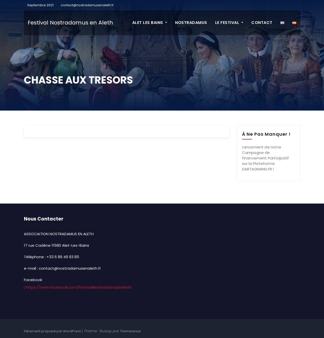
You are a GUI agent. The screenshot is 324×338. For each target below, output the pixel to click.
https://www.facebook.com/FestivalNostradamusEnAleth (79, 287)
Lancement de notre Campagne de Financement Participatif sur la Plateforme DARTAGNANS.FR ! (265, 158)
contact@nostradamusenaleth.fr (87, 5)
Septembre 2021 (40, 5)
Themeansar (130, 331)
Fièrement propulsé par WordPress (53, 331)
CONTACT (261, 22)
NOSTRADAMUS (191, 22)
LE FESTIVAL (229, 22)
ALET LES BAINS (149, 22)
